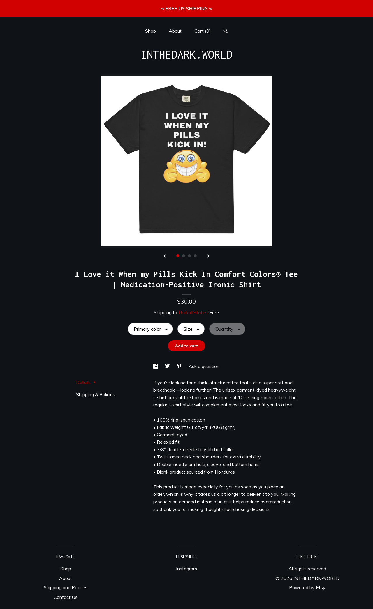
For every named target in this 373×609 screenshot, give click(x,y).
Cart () (202, 31)
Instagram (186, 568)
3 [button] (189, 255)
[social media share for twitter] (168, 366)
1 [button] (177, 255)
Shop (150, 31)
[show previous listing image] (164, 256)
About (175, 31)
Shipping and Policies (65, 587)
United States (192, 312)
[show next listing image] (208, 256)
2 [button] (183, 255)
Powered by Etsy (307, 587)
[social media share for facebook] (156, 366)
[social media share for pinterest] (180, 366)
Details (86, 382)
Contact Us (66, 597)
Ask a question (204, 366)
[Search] (226, 32)
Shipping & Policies (95, 394)
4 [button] (195, 255)
